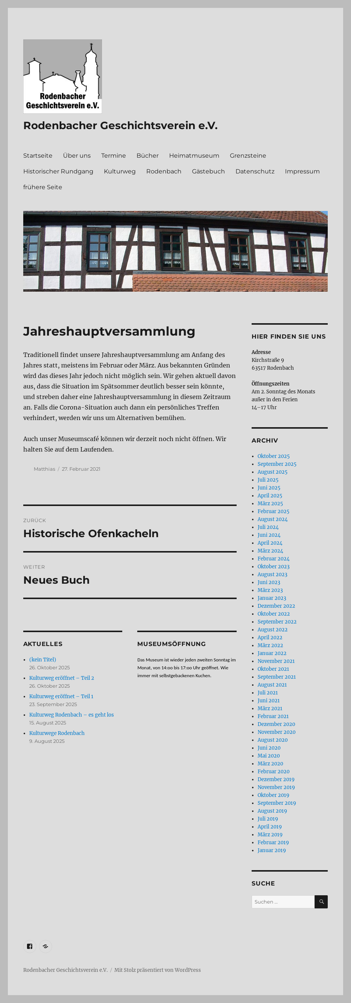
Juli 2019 (268, 819)
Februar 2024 (274, 559)
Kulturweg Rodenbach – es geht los (71, 715)
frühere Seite (42, 187)
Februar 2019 (273, 842)
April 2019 (270, 827)
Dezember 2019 (276, 779)
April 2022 (270, 637)
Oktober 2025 (274, 456)
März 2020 (270, 764)
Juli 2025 (268, 480)
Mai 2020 (269, 756)
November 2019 (276, 787)
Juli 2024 (268, 527)
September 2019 (277, 803)
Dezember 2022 (276, 606)
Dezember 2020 (276, 724)
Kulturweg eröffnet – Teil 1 (61, 696)
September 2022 (277, 622)
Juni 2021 (269, 700)
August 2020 (273, 740)
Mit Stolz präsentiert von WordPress (157, 970)
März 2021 (270, 708)
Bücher (147, 155)
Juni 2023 (269, 582)
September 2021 (277, 677)
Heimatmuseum (194, 155)
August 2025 (273, 472)
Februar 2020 (274, 771)
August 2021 (272, 685)
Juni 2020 (269, 748)
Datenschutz (255, 171)
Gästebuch (208, 171)
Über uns (77, 155)
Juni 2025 (269, 488)
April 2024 (270, 543)
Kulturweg (120, 171)
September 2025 (277, 464)
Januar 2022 (272, 653)
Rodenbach (164, 171)
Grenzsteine (248, 155)
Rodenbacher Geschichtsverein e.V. (120, 125)
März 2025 (270, 503)
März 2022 (270, 645)
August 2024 (273, 519)
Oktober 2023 (274, 566)
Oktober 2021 (273, 669)
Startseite (37, 155)
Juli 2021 (268, 693)
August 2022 (273, 629)
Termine (113, 155)
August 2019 (272, 811)
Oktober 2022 (274, 614)
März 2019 (270, 834)
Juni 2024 (269, 535)
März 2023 (270, 590)
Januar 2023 (272, 598)
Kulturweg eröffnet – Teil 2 (61, 678)
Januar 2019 (272, 850)
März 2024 (270, 551)
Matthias (44, 469)
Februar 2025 (274, 511)
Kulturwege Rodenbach (57, 733)
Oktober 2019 (274, 795)
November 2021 (276, 661)
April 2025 (270, 495)
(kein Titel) (42, 660)
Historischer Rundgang (58, 171)
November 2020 (277, 732)
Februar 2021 (273, 716)
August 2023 (272, 574)
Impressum (302, 171)
